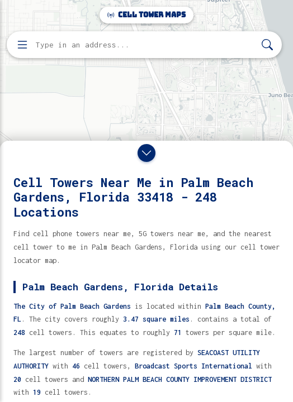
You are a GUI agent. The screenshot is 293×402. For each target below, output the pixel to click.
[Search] (267, 45)
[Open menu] (22, 45)
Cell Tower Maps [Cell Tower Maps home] (146, 14)
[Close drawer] (146, 153)
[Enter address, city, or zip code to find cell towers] (145, 45)
